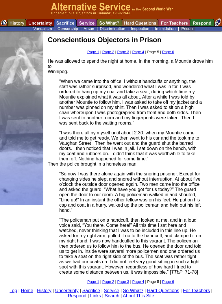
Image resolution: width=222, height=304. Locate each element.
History (44, 290)
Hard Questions (163, 290)
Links (95, 295)
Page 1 (93, 52)
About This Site (138, 295)
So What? (133, 290)
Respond (77, 295)
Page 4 (138, 52)
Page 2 (108, 52)
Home (27, 290)
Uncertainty (67, 290)
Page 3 (123, 52)
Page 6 (168, 52)
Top (13, 290)
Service (111, 290)
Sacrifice (91, 290)
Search (112, 295)
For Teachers (196, 290)
